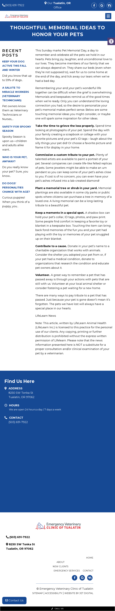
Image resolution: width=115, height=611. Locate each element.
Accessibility (53, 593)
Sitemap (37, 593)
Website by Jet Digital (78, 593)
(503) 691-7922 (14, 5)
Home (89, 557)
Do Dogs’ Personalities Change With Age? (16, 187)
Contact (88, 570)
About (60, 562)
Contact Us (14, 600)
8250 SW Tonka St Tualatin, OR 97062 (21, 395)
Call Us (57, 609)
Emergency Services (67, 570)
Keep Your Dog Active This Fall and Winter (14, 65)
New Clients (60, 566)
